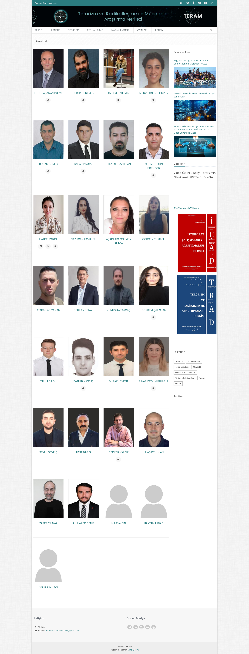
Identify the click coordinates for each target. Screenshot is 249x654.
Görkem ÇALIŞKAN (153, 310)
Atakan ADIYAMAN (48, 310)
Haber (178, 383)
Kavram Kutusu (120, 30)
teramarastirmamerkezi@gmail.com (62, 630)
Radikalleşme (95, 30)
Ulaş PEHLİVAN (154, 452)
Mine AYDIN (118, 523)
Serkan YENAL (83, 310)
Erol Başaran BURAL (48, 93)
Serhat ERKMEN (83, 93)
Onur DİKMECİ (48, 587)
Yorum (202, 378)
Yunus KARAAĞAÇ (118, 310)
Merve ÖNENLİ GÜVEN (153, 93)
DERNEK (39, 30)
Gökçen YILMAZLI (153, 239)
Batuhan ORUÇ (83, 381)
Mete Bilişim (133, 650)
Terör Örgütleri (181, 367)
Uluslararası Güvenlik (185, 372)
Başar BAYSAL (83, 164)
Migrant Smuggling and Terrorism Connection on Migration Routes (191, 62)
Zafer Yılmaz (48, 523)
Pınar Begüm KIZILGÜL (154, 381)
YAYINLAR (142, 30)
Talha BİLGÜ (48, 381)
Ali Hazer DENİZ (83, 523)
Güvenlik (197, 367)
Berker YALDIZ (119, 452)
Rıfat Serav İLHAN (119, 164)
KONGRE (55, 30)
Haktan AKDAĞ (154, 523)
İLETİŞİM (159, 30)
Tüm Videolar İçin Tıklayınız (186, 208)
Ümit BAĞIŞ (83, 452)
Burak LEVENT (118, 381)
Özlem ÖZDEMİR (118, 93)
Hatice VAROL (48, 239)
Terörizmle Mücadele (184, 378)
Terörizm (73, 30)
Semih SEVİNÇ (48, 452)
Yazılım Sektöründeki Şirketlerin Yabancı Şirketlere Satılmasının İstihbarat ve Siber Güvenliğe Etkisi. (194, 129)
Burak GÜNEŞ (48, 164)
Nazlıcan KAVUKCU (83, 239)
